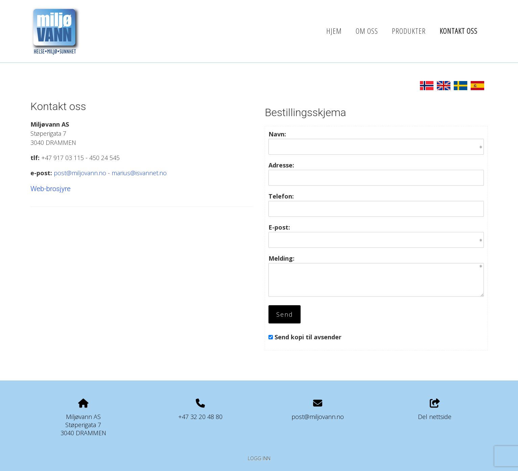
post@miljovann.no (80, 173)
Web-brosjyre (50, 189)
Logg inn (259, 458)
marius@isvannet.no (139, 173)
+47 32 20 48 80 (200, 417)
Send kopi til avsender (308, 337)
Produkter (409, 31)
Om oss (367, 31)
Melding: (281, 258)
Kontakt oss (458, 31)
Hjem (334, 31)
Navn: (277, 134)
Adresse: (281, 165)
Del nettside (434, 410)
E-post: (279, 227)
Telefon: (281, 196)
